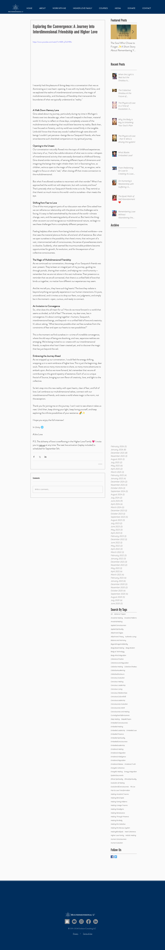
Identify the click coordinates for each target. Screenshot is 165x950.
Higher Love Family (117, 835)
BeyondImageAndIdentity (119, 644)
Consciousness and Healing (120, 712)
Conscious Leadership (118, 685)
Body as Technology (117, 652)
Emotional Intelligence (118, 757)
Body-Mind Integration (118, 655)
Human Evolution (117, 843)
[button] (59, 8)
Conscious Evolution (118, 678)
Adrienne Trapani (120, 614)
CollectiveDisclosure (117, 674)
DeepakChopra (126, 719)
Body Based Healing (117, 648)
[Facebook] (88, 921)
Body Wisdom (130, 648)
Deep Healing (115, 719)
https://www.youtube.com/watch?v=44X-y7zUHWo (52, 41)
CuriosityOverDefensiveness (120, 715)
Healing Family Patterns (119, 802)
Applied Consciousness (118, 625)
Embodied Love (131, 730)
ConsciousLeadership (118, 700)
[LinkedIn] (95, 921)
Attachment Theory (117, 637)
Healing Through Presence (120, 817)
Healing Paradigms (117, 809)
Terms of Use (87, 933)
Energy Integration (130, 772)
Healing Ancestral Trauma (120, 794)
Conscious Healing (117, 682)
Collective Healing (117, 667)
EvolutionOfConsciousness (120, 787)
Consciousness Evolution (119, 704)
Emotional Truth (130, 764)
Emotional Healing (117, 749)
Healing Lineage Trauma (119, 805)
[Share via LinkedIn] (45, 457)
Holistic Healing (130, 835)
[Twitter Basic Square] (115, 856)
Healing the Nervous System (120, 828)
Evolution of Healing (118, 783)
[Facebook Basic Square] (112, 856)
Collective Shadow (130, 667)
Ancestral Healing (117, 618)
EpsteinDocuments (117, 775)
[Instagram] (81, 921)
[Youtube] (74, 921)
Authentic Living (130, 637)
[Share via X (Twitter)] (40, 457)
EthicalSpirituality (130, 779)
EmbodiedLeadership (118, 745)
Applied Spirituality (117, 629)
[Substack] (67, 921)
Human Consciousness (118, 839)
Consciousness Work (118, 708)
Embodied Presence (117, 734)
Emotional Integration (118, 753)
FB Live (132, 787)
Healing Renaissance (118, 813)
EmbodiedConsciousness (119, 742)
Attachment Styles (117, 633)
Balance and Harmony (118, 640)
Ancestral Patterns (130, 618)
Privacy (75, 933)
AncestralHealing (116, 622)
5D (112, 614)
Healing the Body (116, 820)
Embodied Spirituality (118, 738)
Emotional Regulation (118, 760)
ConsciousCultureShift (118, 697)
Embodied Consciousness (119, 723)
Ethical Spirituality (117, 779)
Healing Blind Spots (117, 798)
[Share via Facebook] (34, 457)
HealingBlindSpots (117, 832)
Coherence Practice (117, 659)
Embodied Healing (117, 727)
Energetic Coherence (117, 768)
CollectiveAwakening (118, 670)
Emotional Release (117, 764)
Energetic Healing (117, 772)
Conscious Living (116, 689)
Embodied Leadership (118, 730)
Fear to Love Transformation (120, 790)
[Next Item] (133, 32)
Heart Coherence (130, 832)
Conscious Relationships (119, 693)
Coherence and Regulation (120, 663)
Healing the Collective (118, 824)
